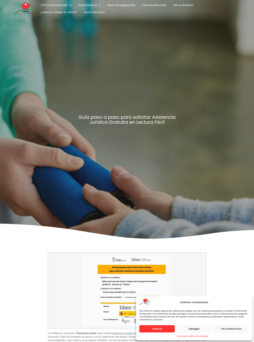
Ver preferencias (231, 328)
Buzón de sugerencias (121, 5)
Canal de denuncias (154, 5)
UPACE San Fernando (56, 5)
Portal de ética (89, 5)
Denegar (194, 328)
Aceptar (157, 328)
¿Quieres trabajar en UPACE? (58, 12)
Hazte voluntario (94, 12)
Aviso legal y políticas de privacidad (192, 336)
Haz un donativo (183, 5)
